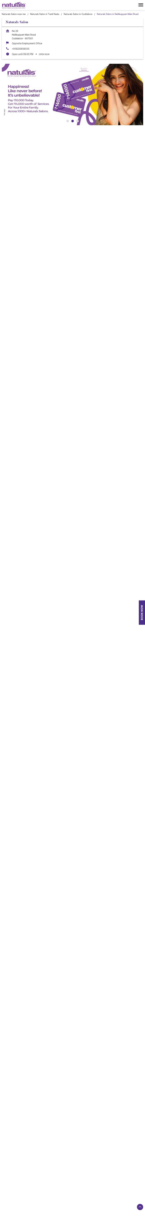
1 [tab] (67, 121)
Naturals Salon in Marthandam (112, 1204)
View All (34, 411)
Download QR (47, 455)
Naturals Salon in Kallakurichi (16, 1199)
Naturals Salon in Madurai (80, 1204)
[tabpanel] (72, 94)
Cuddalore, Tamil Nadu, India (16, 482)
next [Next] (138, 258)
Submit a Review (14, 362)
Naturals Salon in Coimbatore (52, 1190)
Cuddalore (32, 503)
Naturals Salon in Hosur (103, 1195)
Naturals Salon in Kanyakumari (83, 1199)
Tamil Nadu (33, 498)
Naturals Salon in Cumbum (115, 1190)
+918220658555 (20, 48)
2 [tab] (72, 121)
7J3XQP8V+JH (9, 478)
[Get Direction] (35, 481)
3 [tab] (77, 121)
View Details (72, 290)
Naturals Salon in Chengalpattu (73, 1186)
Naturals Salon (73, 1061)
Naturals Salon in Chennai (105, 1186)
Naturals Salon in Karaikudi (115, 1199)
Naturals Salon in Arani (13, 1186)
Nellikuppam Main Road (14, 1109)
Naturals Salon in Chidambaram (18, 1190)
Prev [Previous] (6, 258)
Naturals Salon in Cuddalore (84, 1190)
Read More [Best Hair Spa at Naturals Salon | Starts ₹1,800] (85, 692)
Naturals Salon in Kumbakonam (48, 1204)
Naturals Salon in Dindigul (48, 1195)
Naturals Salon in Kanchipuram (49, 1199)
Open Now (44, 54)
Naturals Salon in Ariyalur (40, 1186)
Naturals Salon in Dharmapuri (16, 1195)
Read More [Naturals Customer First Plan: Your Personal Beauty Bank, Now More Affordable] (17, 692)
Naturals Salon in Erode (76, 1195)
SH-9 (32, 1109)
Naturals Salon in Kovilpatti (15, 1204)
